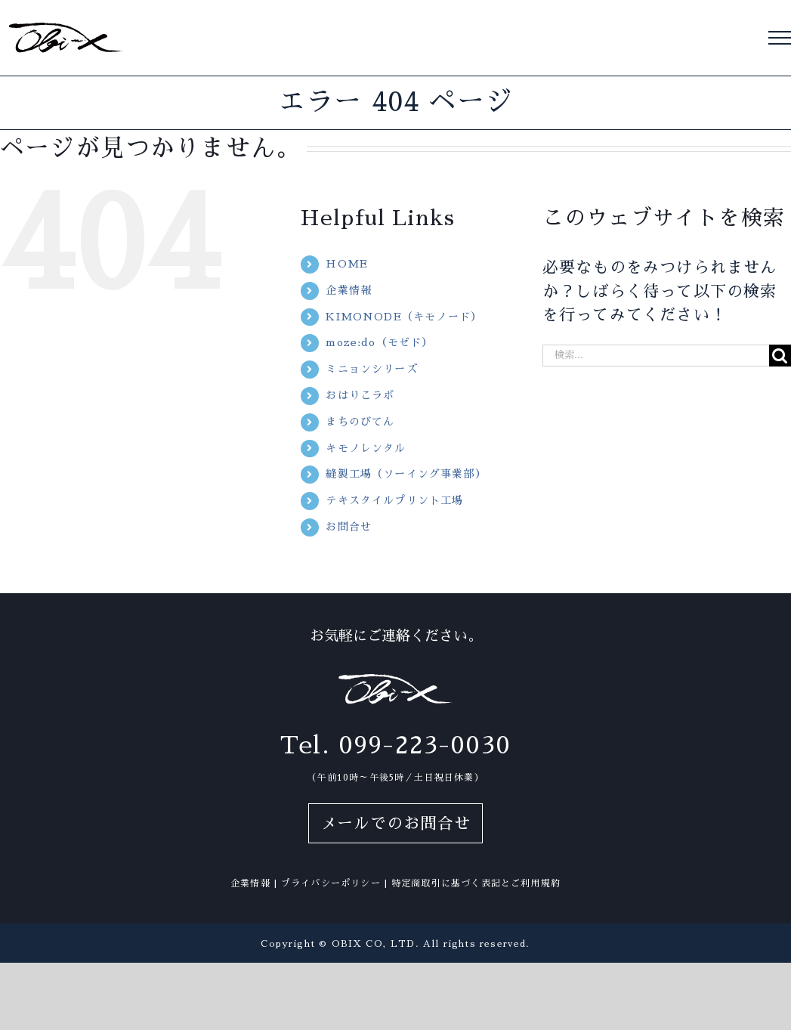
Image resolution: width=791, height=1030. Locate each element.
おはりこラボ (360, 395)
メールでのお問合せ (395, 823)
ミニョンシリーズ (371, 368)
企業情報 (349, 290)
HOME (347, 263)
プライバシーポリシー (331, 883)
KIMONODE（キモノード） (404, 316)
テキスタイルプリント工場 (394, 500)
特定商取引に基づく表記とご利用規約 (476, 883)
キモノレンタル (366, 448)
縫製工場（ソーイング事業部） (406, 474)
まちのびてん (360, 421)
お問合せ (349, 526)
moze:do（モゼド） (379, 342)
